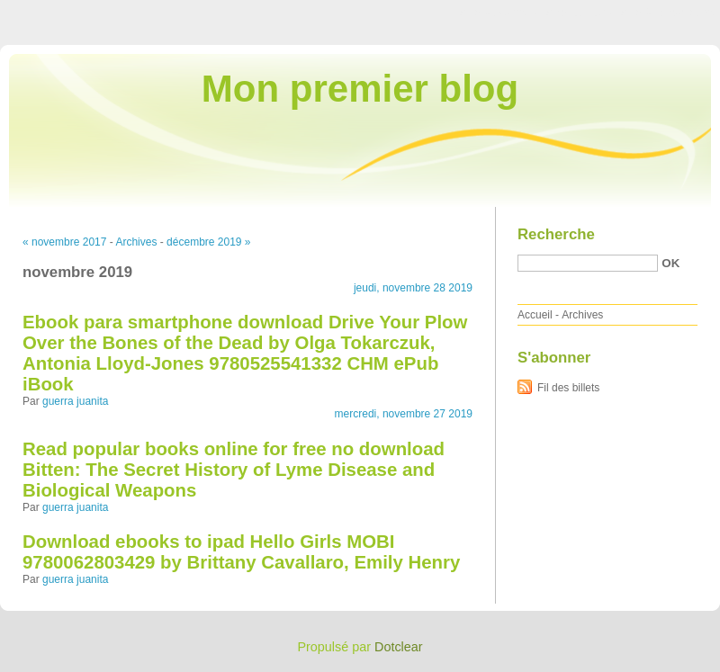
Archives (136, 242)
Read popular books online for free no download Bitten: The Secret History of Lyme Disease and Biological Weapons (233, 469)
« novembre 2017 (64, 242)
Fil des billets (568, 387)
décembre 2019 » (208, 242)
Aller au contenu (499, 12)
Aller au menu (578, 12)
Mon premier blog (360, 88)
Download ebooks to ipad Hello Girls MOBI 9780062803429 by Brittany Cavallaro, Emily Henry (241, 552)
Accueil (535, 315)
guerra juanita (75, 401)
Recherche (556, 234)
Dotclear (398, 647)
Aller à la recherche (667, 12)
